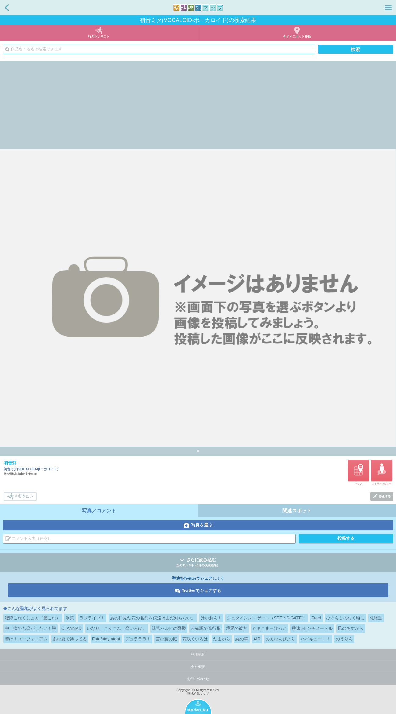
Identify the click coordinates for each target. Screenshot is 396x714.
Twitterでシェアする (201, 590)
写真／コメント (99, 510)
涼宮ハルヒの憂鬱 (169, 628)
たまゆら (221, 639)
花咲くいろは (195, 639)
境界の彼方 (236, 628)
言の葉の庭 (166, 639)
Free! (316, 617)
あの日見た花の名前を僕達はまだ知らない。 (152, 617)
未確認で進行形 (206, 628)
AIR (256, 639)
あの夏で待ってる (70, 639)
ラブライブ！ (92, 617)
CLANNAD (71, 628)
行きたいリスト (98, 36)
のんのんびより (280, 639)
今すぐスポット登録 (297, 36)
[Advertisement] (198, 103)
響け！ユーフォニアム (26, 639)
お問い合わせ (198, 679)
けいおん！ (211, 617)
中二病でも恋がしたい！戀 (30, 628)
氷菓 (70, 617)
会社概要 (198, 667)
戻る (7, 7)
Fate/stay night (106, 639)
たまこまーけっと (269, 628)
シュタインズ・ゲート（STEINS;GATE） (266, 617)
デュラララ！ (138, 639)
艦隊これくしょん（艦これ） (32, 617)
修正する (385, 496)
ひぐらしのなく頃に (345, 617)
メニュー (388, 7)
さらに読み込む (198, 562)
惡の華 (241, 639)
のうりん (344, 639)
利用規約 (198, 654)
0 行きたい (24, 496)
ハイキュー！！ (315, 639)
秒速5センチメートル (312, 628)
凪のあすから (350, 628)
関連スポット (297, 510)
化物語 (376, 617)
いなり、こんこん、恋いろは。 (117, 628)
